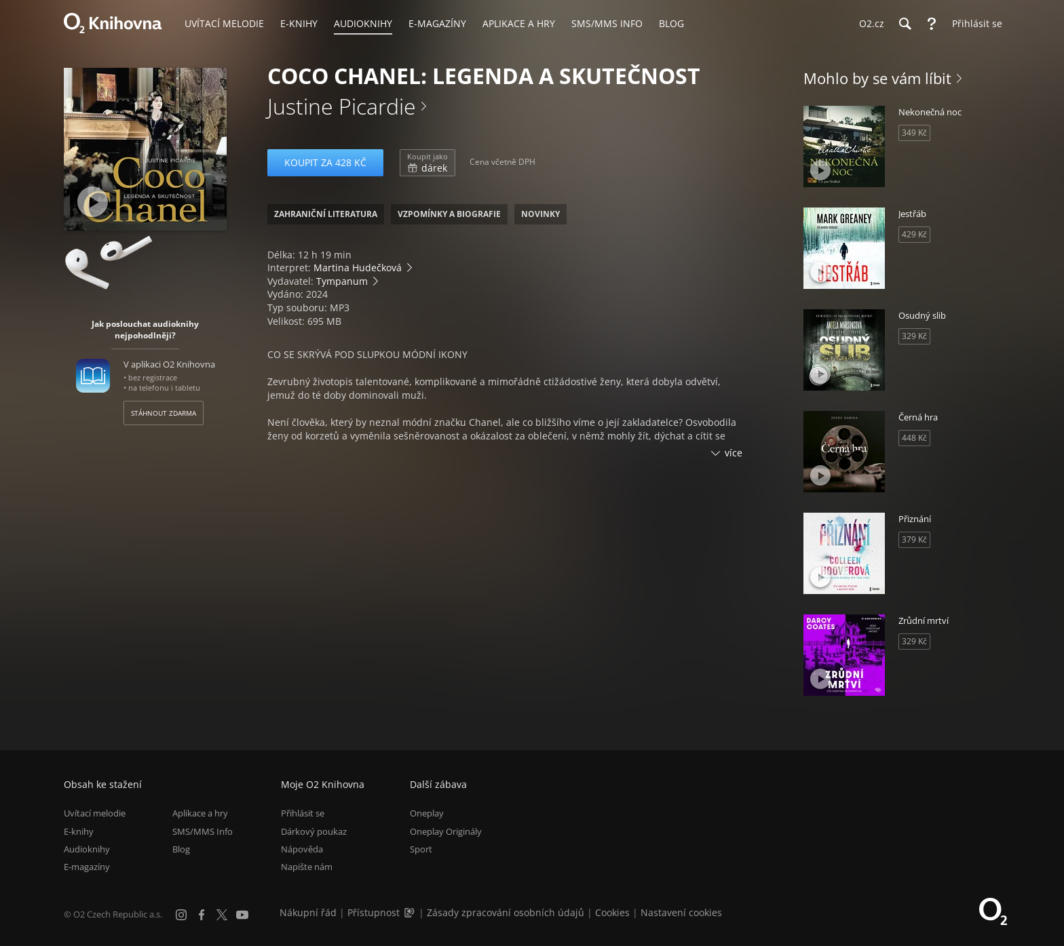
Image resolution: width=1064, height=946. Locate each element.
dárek (427, 162)
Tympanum (342, 281)
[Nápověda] (931, 23)
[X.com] (222, 915)
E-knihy (79, 831)
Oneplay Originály (446, 831)
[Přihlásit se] (973, 23)
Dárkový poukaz (314, 831)
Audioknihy (87, 849)
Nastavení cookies (681, 912)
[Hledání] (904, 23)
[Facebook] (201, 915)
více (733, 452)
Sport (421, 849)
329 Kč (914, 336)
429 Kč (914, 234)
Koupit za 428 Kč (325, 162)
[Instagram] (181, 915)
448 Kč (914, 438)
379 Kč (914, 539)
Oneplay (427, 813)
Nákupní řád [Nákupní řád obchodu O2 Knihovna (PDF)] (308, 912)
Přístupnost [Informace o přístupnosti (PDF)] (373, 912)
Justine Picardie (341, 106)
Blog (181, 849)
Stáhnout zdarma (163, 413)
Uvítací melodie (95, 813)
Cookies (612, 912)
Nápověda (302, 849)
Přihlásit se (302, 813)
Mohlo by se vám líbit (877, 78)
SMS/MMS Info (202, 831)
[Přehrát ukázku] (92, 201)
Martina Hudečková (358, 267)
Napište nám (306, 867)
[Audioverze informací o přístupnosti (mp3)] (410, 912)
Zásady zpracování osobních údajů (505, 912)
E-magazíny (87, 867)
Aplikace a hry (200, 813)
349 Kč (914, 132)
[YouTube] (242, 915)
